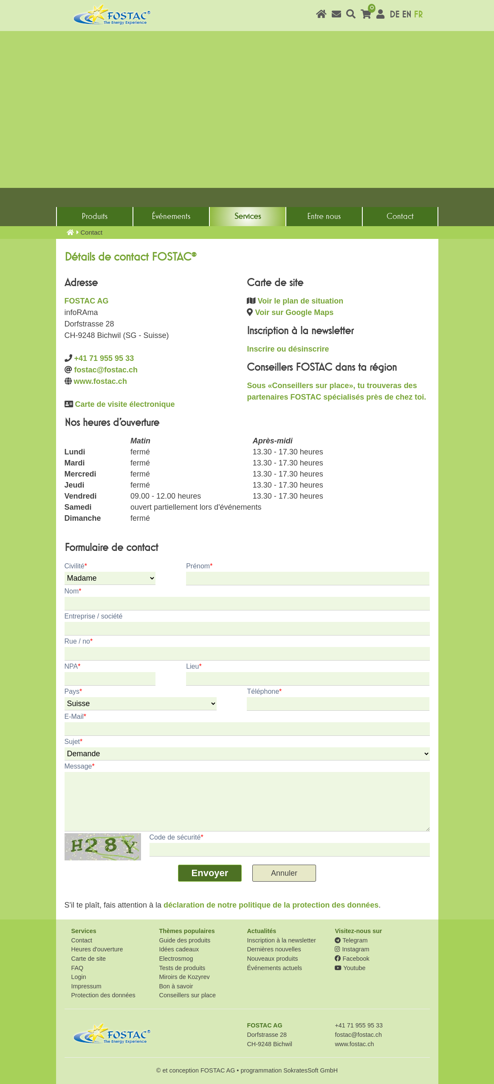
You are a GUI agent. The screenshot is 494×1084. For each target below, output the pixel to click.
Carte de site (88, 958)
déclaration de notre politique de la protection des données (271, 905)
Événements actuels (274, 968)
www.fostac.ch (100, 381)
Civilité (76, 566)
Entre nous (324, 216)
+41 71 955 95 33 (104, 358)
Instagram (352, 949)
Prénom (199, 566)
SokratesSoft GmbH (310, 1070)
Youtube (350, 968)
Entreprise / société (94, 616)
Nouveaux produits (272, 958)
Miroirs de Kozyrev (184, 976)
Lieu (193, 666)
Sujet (74, 741)
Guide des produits (184, 940)
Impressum (86, 986)
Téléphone (264, 691)
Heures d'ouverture (97, 949)
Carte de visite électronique (125, 404)
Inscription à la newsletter (281, 940)
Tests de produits (182, 968)
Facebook (352, 958)
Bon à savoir (176, 986)
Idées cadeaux (179, 949)
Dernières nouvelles (274, 949)
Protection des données (103, 995)
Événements (171, 216)
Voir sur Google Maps (294, 312)
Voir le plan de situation (301, 301)
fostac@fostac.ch (106, 370)
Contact (400, 216)
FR (418, 15)
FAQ (77, 968)
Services (247, 216)
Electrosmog (176, 958)
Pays (73, 691)
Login (78, 976)
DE (394, 15)
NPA (73, 666)
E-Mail (76, 716)
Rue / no (79, 641)
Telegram (351, 940)
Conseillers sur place (187, 995)
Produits (94, 216)
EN (406, 15)
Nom (73, 591)
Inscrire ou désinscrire (288, 349)
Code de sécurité (176, 837)
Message (80, 766)
